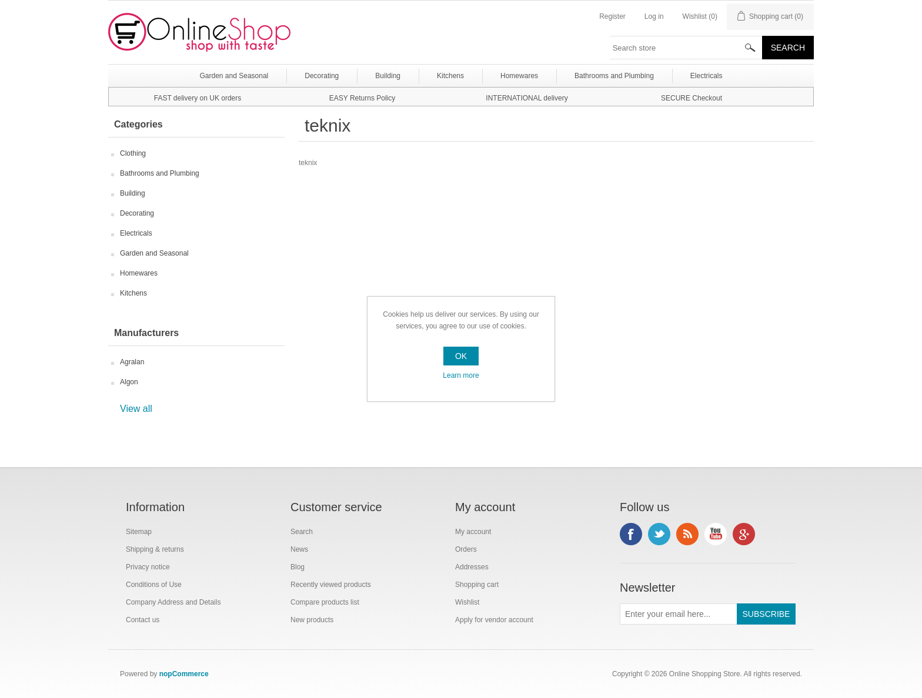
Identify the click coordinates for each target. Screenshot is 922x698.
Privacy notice (148, 567)
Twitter (659, 534)
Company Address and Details (173, 602)
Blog (297, 567)
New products (311, 620)
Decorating (137, 213)
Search (301, 532)
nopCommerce (184, 674)
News (299, 549)
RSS (687, 534)
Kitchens (133, 293)
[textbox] (686, 47)
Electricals (136, 233)
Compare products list (324, 602)
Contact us (142, 620)
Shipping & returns (155, 549)
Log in (654, 16)
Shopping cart (477, 584)
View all (136, 409)
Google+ (744, 534)
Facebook (631, 534)
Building (132, 193)
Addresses (472, 567)
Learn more (461, 375)
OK (461, 356)
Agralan (132, 362)
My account (473, 532)
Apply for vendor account (494, 620)
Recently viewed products (330, 584)
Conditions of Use (154, 584)
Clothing (133, 153)
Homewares (139, 273)
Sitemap (139, 532)
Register (612, 16)
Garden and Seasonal (154, 253)
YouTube (715, 534)
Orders (466, 549)
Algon (129, 382)
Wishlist (467, 602)
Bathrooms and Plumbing (159, 173)
